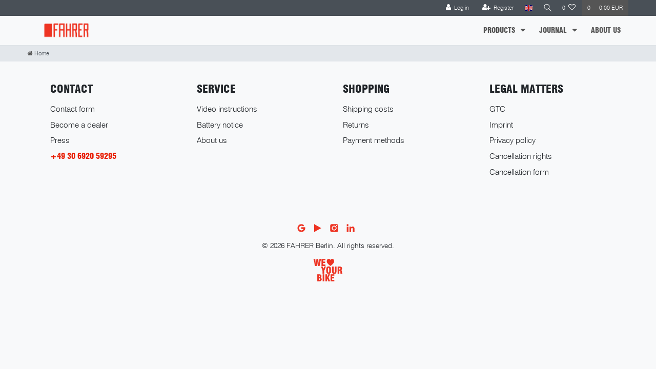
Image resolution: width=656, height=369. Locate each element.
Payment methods (373, 140)
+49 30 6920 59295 (83, 156)
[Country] (526, 8)
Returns (356, 125)
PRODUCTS (500, 30)
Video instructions (227, 109)
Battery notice (220, 125)
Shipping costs (368, 109)
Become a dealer (79, 125)
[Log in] (455, 8)
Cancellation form (519, 172)
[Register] (495, 8)
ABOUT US (606, 30)
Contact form (72, 109)
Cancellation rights (520, 156)
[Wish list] (569, 8)
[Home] (38, 53)
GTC (497, 109)
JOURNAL (554, 30)
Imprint (501, 125)
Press (60, 140)
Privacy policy (512, 140)
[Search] (546, 8)
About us (212, 140)
